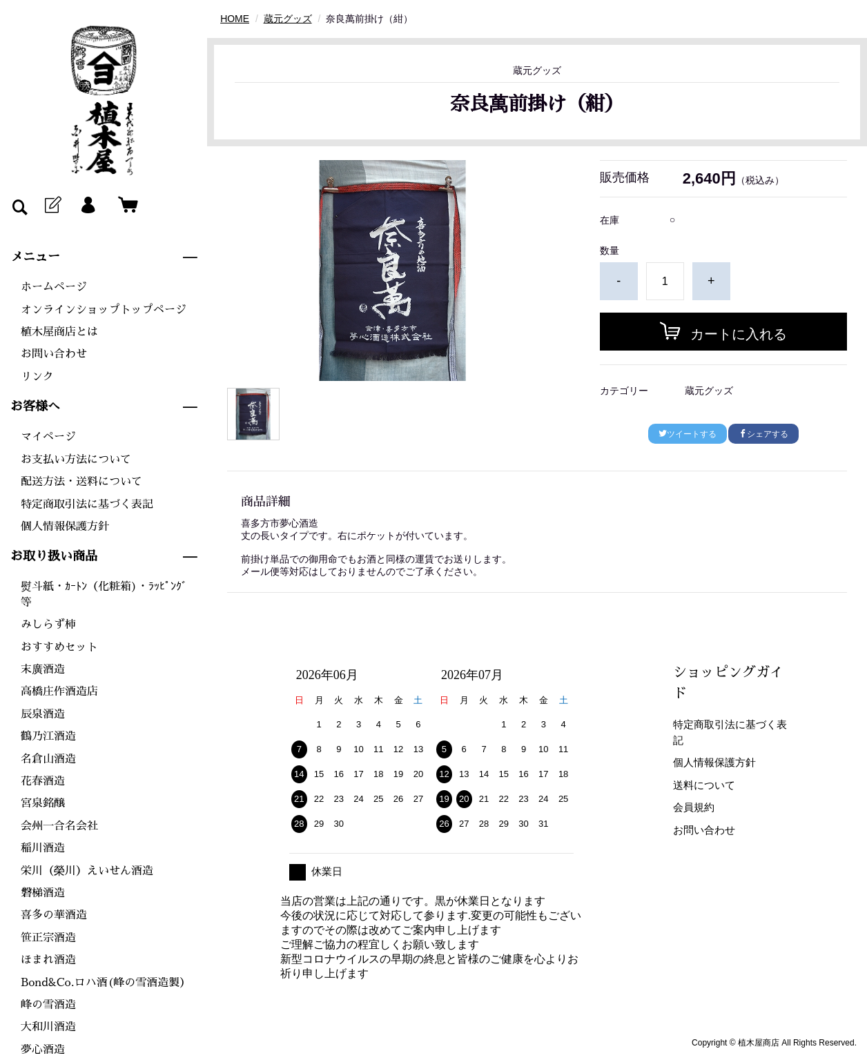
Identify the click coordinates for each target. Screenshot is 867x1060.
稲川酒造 (43, 848)
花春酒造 (43, 781)
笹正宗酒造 (48, 937)
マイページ (48, 436)
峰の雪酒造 (48, 1004)
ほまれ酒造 (48, 959)
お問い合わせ (54, 354)
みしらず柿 (48, 624)
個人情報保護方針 (65, 526)
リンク (37, 376)
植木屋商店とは (59, 331)
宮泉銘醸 (43, 803)
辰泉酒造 (43, 714)
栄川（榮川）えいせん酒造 (87, 870)
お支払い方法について (76, 459)
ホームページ (54, 287)
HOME (234, 18)
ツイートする (688, 434)
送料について (704, 785)
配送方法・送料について (81, 481)
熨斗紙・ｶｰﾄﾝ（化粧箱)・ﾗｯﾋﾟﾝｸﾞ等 (104, 594)
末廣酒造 (43, 669)
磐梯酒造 (43, 893)
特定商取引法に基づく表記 (87, 504)
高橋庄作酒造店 (59, 691)
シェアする (763, 434)
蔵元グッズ (288, 18)
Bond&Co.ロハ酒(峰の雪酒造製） (106, 982)
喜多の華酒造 (54, 915)
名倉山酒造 (48, 759)
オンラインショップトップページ (103, 309)
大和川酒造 (48, 1026)
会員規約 (693, 807)
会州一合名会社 (59, 826)
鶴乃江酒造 (48, 736)
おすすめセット (59, 647)
